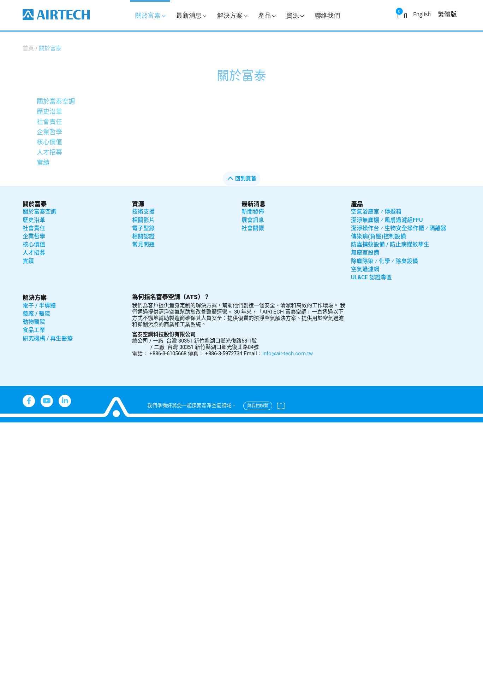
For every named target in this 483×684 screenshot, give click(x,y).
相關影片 (143, 220)
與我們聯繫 (257, 405)
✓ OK (226, 678)
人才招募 (49, 152)
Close (8, 427)
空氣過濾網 (365, 269)
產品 (266, 15)
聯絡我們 (327, 15)
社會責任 (49, 121)
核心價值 (49, 142)
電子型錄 (143, 228)
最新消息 (191, 15)
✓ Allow (11, 447)
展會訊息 (253, 220)
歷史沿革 (49, 111)
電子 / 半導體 (39, 305)
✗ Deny (10, 458)
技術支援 (143, 211)
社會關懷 (253, 228)
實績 (43, 162)
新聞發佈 (253, 211)
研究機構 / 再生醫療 (48, 338)
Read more (18, 518)
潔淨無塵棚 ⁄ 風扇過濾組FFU (387, 220)
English (422, 14)
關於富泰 (150, 15)
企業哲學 (49, 132)
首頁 (28, 48)
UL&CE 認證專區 (371, 277)
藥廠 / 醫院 (36, 313)
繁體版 (447, 14)
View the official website (71, 518)
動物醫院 (34, 321)
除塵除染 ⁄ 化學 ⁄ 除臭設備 (384, 261)
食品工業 (34, 330)
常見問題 (143, 244)
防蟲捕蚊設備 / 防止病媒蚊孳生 (390, 244)
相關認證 (143, 236)
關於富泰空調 (56, 101)
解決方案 (232, 15)
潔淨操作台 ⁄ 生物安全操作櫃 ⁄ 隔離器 (398, 228)
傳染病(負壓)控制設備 (378, 236)
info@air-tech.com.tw (287, 353)
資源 (295, 15)
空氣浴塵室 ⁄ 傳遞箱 (376, 211)
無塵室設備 (365, 252)
